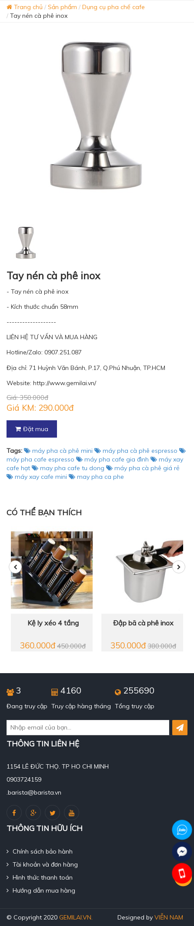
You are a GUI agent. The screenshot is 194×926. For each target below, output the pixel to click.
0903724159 (24, 779)
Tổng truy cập (134, 706)
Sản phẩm (62, 7)
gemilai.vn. (76, 917)
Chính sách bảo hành (40, 851)
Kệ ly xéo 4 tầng (53, 622)
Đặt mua (31, 429)
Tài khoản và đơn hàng (42, 864)
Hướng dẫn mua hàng (41, 890)
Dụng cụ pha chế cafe (113, 7)
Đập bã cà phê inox (143, 622)
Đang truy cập (27, 706)
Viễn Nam (168, 917)
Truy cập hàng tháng (81, 706)
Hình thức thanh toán (40, 877)
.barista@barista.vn (34, 792)
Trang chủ (25, 7)
